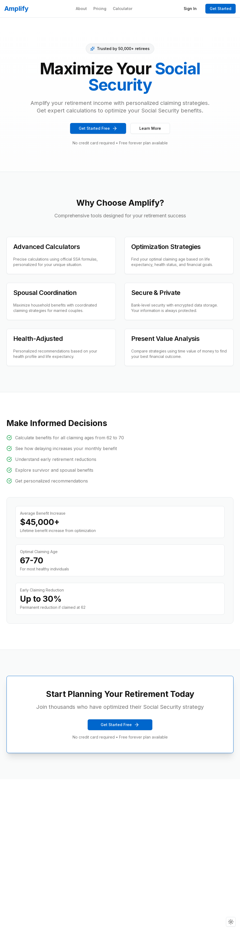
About (81, 8)
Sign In (190, 8)
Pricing (99, 8)
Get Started (220, 8)
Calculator (122, 8)
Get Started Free (98, 128)
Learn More (150, 128)
